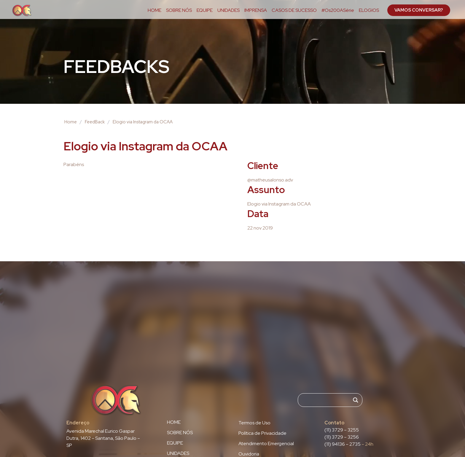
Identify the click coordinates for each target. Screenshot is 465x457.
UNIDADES (228, 10)
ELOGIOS (369, 10)
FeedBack (95, 122)
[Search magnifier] (355, 400)
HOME (154, 10)
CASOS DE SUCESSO (294, 10)
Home (70, 122)
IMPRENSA (255, 10)
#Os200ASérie (337, 10)
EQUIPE (205, 10)
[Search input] (327, 400)
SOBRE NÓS (179, 10)
